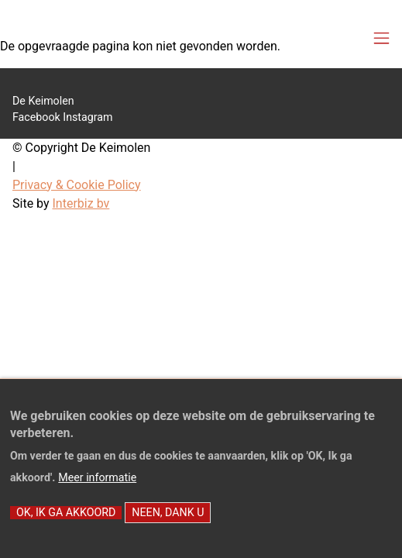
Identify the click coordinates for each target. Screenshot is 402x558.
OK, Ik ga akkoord (65, 526)
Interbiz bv (81, 203)
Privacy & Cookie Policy (76, 184)
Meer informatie (97, 491)
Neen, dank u (168, 526)
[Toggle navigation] (381, 39)
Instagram (87, 117)
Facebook (36, 117)
